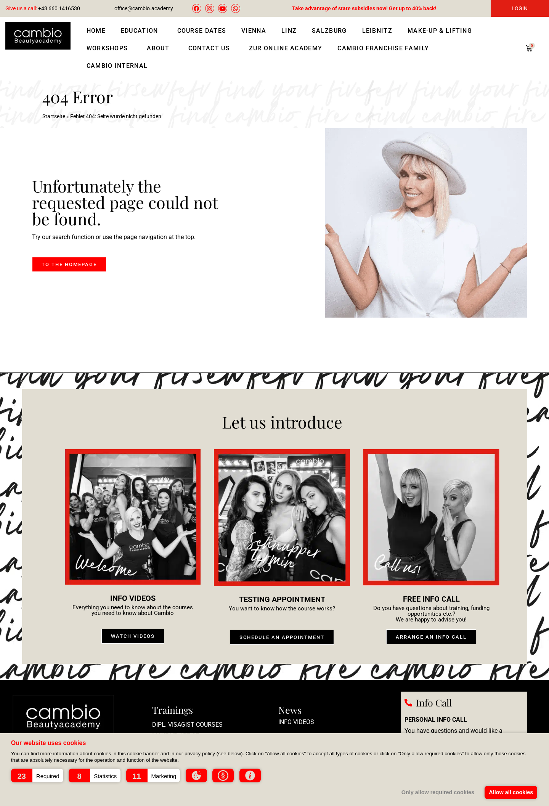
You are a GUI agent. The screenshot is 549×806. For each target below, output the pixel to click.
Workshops (109, 48)
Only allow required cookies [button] (437, 792)
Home (96, 30)
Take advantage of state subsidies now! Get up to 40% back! (364, 8)
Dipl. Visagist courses (187, 724)
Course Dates (201, 30)
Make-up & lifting (442, 31)
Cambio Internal (117, 65)
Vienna (253, 30)
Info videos (133, 598)
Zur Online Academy (285, 48)
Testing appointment (282, 599)
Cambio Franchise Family (383, 48)
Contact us (211, 48)
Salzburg (329, 30)
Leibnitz (377, 30)
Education (141, 31)
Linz (289, 30)
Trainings (172, 709)
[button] (37, 775)
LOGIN (520, 8)
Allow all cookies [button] (511, 792)
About (160, 48)
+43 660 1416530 (42, 8)
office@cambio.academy (143, 8)
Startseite (53, 116)
